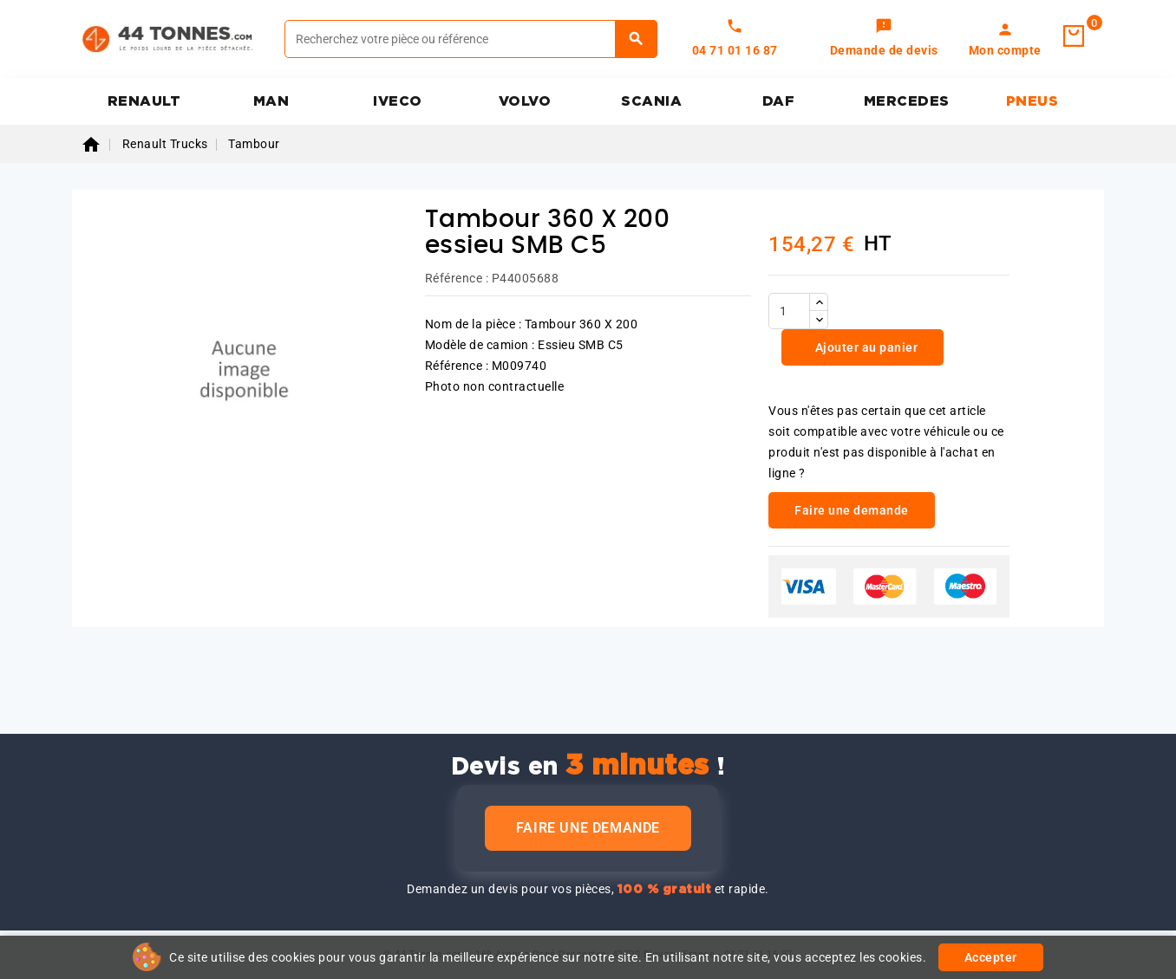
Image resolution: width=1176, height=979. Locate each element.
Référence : (457, 278)
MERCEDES (907, 101)
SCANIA (651, 101)
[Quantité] (789, 311)
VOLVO (525, 101)
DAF (778, 101)
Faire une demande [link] (851, 510)
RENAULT (144, 101)
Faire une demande (588, 828)
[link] (884, 39)
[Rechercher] (470, 39)
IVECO (397, 101)
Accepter (990, 957)
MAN (271, 101)
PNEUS (1032, 101)
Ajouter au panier (865, 347)
